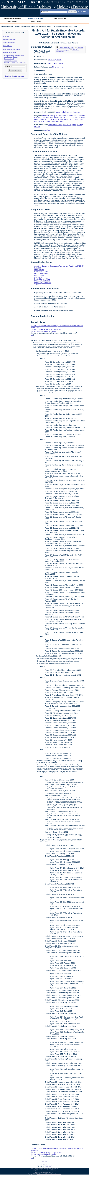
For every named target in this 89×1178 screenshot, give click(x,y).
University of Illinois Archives (26, 7)
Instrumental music (41, 273)
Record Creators (36, 21)
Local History (44, 119)
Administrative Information (11, 49)
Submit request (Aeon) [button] (65, 48)
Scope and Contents (9, 39)
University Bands (45, 26)
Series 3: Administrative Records (43, 331)
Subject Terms (7, 46)
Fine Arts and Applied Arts (30, 26)
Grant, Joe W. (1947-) (55, 63)
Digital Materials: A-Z (60, 18)
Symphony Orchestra (42, 281)
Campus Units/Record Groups (12, 18)
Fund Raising (54, 117)
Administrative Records (10, 60)
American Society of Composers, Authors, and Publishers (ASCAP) (59, 266)
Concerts (45, 117)
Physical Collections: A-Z (35, 18)
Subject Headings (12, 21)
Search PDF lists (83, 11)
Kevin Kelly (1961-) (55, 60)
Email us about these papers (15, 76)
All (32, 335)
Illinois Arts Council (67, 117)
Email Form (48, 1166)
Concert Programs (69, 125)
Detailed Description (9, 52)
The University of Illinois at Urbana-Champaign (49, 1174)
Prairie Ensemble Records (60, 26)
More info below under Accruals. (68, 112)
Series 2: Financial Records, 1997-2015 (46, 329)
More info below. (58, 67)
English (47, 130)
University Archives (7, 26)
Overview (6, 36)
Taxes (62, 121)
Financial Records (9, 58)
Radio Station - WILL (66, 119)
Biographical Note (9, 42)
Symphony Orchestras (51, 121)
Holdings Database (72, 7)
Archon (43, 1172)
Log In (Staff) (44, 1161)
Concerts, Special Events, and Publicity (15, 62)
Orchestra (53, 119)
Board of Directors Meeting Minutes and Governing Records (14, 56)
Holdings (17, 26)
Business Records (55, 125)
